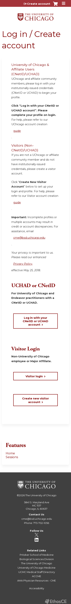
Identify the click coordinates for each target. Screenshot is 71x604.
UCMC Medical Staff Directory (36, 572)
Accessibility (36, 588)
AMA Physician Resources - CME (36, 580)
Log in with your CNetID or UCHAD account (35, 321)
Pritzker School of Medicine (37, 554)
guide (17, 131)
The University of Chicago (40, 495)
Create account (38, 3)
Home (10, 453)
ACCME (36, 576)
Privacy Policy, (23, 264)
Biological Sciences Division (37, 559)
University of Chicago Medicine (36, 567)
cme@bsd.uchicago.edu (29, 237)
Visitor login (34, 376)
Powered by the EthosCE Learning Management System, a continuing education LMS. (55, 601)
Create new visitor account (35, 400)
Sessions (12, 457)
